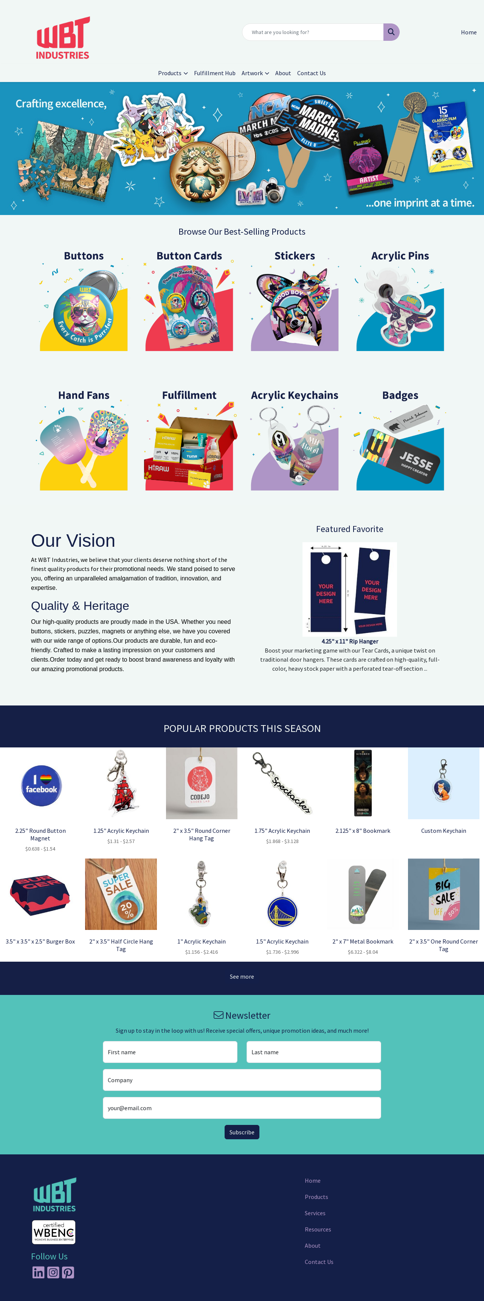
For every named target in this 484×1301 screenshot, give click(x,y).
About (283, 73)
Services (315, 1213)
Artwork (252, 73)
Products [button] (170, 73)
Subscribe (242, 1132)
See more (242, 976)
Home (313, 1180)
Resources (318, 1229)
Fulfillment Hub (215, 73)
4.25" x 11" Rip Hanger (349, 641)
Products (316, 1196)
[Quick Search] (313, 32)
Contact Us (311, 73)
